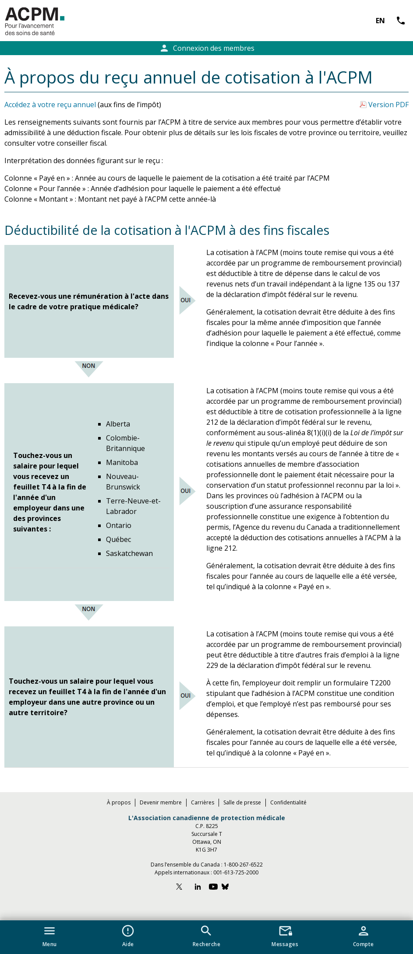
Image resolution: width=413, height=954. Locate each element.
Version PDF (388, 104)
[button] (50, 934)
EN (380, 20)
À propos (119, 802)
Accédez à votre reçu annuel (50, 104)
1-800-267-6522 (243, 864)
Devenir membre (161, 802)
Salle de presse (242, 802)
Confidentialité (288, 802)
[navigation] (206, 937)
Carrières (202, 802)
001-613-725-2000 (235, 872)
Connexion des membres (206, 48)
